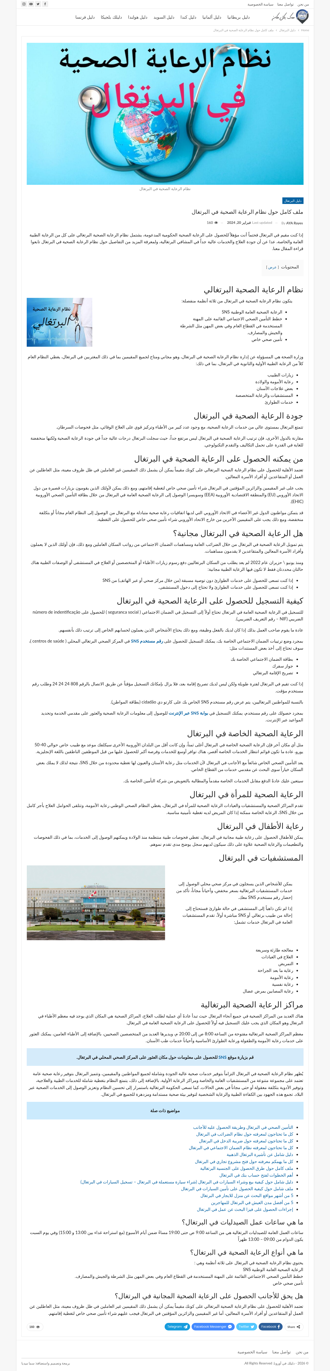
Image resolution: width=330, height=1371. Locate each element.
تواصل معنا (285, 4)
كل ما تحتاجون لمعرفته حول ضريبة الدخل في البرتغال (246, 1140)
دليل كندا (188, 17)
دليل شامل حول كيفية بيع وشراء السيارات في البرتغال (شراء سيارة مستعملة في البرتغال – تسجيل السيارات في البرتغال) (186, 1181)
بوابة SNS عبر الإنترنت (188, 713)
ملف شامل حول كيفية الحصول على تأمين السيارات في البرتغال (237, 1188)
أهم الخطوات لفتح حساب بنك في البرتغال (256, 1175)
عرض (272, 267)
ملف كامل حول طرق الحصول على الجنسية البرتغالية (246, 1168)
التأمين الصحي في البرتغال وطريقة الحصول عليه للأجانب (243, 1127)
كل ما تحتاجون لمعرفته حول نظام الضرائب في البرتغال (244, 1134)
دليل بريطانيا (238, 17)
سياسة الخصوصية (261, 4)
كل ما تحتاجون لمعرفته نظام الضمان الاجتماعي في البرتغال (241, 1147)
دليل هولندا (137, 17)
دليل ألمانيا (211, 17)
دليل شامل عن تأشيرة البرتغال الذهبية (260, 1154)
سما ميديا (28, 1363)
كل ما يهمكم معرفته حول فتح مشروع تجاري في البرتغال (244, 1161)
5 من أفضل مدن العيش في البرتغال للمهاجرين (252, 1202)
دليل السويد (164, 17)
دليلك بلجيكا (111, 17)
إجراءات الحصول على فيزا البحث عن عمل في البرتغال (245, 1209)
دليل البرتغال (293, 201)
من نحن (303, 4)
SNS (223, 1057)
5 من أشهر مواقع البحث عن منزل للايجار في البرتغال (246, 1195)
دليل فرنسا (85, 17)
